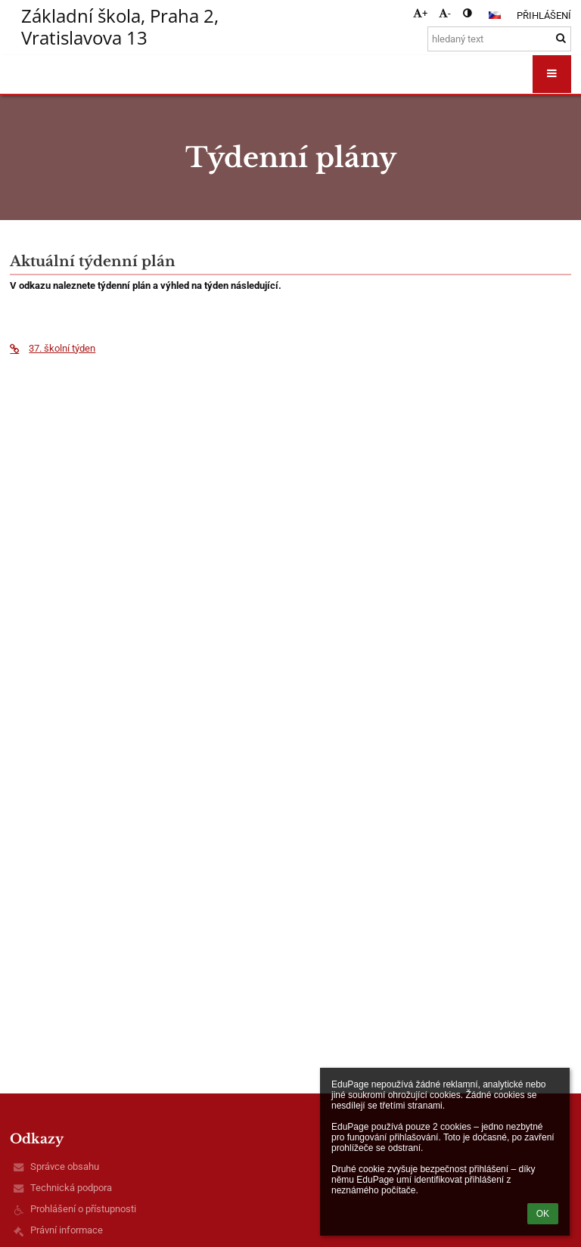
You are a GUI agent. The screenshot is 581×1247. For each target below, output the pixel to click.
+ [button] (420, 13)
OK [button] (542, 1213)
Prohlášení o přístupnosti (83, 1208)
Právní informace (66, 1230)
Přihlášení (544, 15)
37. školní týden (52, 348)
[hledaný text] (499, 38)
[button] (494, 15)
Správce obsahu (64, 1166)
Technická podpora (71, 1187)
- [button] (445, 13)
